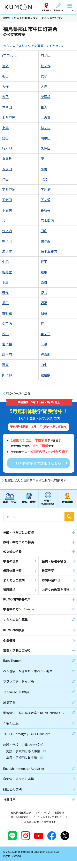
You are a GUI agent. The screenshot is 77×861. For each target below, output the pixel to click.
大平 (5, 96)
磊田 (5, 138)
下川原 (46, 189)
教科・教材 (29, 502)
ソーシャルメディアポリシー (48, 817)
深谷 (44, 292)
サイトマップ (42, 812)
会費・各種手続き (48, 502)
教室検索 (67, 502)
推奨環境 (59, 812)
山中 (44, 364)
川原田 (46, 138)
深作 (5, 292)
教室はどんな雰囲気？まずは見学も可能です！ (37, 480)
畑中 (44, 271)
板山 (5, 76)
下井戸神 (8, 189)
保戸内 (7, 323)
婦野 (44, 302)
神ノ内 (46, 127)
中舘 (5, 261)
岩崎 (44, 76)
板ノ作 (46, 65)
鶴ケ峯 (46, 241)
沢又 (44, 179)
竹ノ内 (7, 230)
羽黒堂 (7, 271)
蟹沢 (44, 106)
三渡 (44, 343)
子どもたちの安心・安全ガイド (39, 821)
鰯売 (5, 364)
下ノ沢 (46, 199)
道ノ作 (7, 251)
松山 (5, 333)
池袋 (5, 65)
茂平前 (7, 354)
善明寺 (46, 210)
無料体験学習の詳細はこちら (38, 463)
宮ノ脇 (7, 343)
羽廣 (5, 282)
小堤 (44, 168)
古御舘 (7, 313)
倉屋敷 (7, 158)
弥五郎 (46, 354)
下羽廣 (7, 210)
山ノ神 (7, 374)
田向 (44, 230)
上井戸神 (8, 117)
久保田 (46, 148)
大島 (44, 86)
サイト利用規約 (19, 817)
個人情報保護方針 (21, 812)
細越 (44, 313)
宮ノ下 (46, 333)
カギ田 (7, 106)
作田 (5, 179)
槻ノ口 (7, 241)
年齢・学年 (9, 502)
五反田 (7, 168)
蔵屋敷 (46, 374)
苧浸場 (46, 96)
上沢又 (46, 117)
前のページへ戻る (18, 393)
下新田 (7, 199)
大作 (5, 86)
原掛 (44, 282)
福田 (5, 302)
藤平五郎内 (49, 251)
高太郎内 (47, 220)
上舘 (5, 127)
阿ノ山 (46, 55)
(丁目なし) (10, 55)
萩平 (44, 261)
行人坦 (7, 148)
